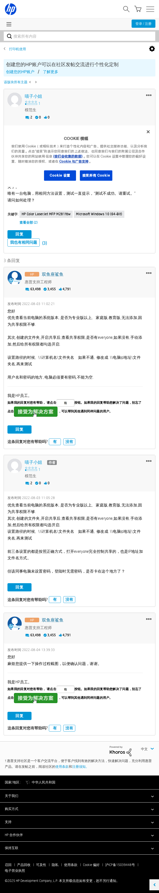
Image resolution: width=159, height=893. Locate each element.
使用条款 (62, 766)
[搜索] (79, 36)
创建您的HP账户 (20, 72)
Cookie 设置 (60, 175)
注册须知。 (80, 766)
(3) (44, 243)
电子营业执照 (15, 870)
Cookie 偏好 (91, 865)
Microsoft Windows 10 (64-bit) (99, 214)
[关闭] (148, 131)
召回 (8, 865)
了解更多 (50, 72)
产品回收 (24, 865)
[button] (149, 95)
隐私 (55, 865)
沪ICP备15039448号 (120, 865)
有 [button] (55, 441)
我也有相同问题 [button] (23, 242)
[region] (79, 156)
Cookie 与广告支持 (74, 161)
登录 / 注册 (143, 23)
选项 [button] (152, 49)
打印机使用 (17, 49)
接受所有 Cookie (96, 175)
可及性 (41, 865)
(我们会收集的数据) (67, 156)
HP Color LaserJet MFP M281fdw (46, 214)
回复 (19, 234)
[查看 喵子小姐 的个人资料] (33, 96)
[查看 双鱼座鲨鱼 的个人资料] (53, 274)
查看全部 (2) (28, 222)
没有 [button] (69, 441)
